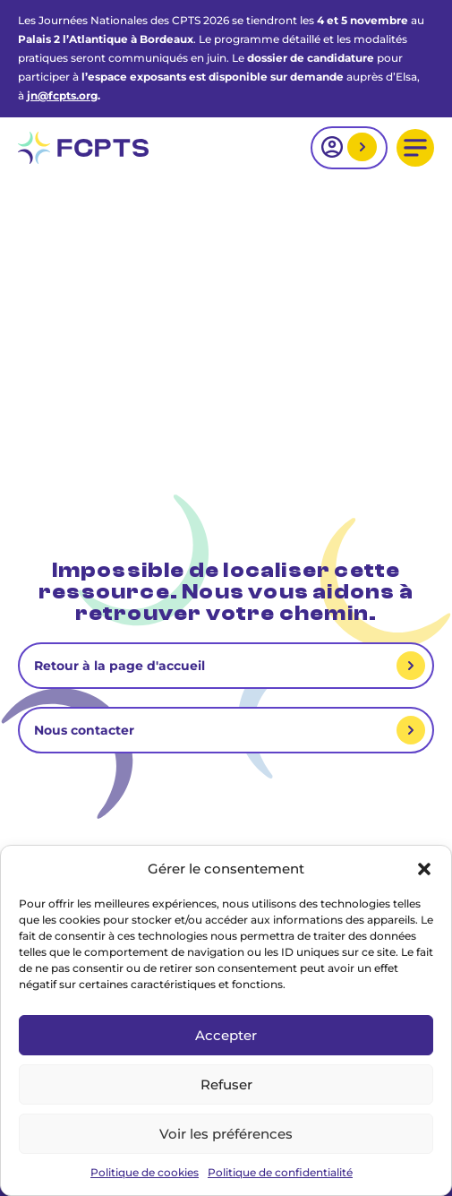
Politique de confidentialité (280, 1172)
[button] (424, 869)
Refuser (226, 1084)
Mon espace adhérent (360, 148)
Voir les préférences (226, 1133)
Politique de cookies (144, 1172)
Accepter (226, 1035)
